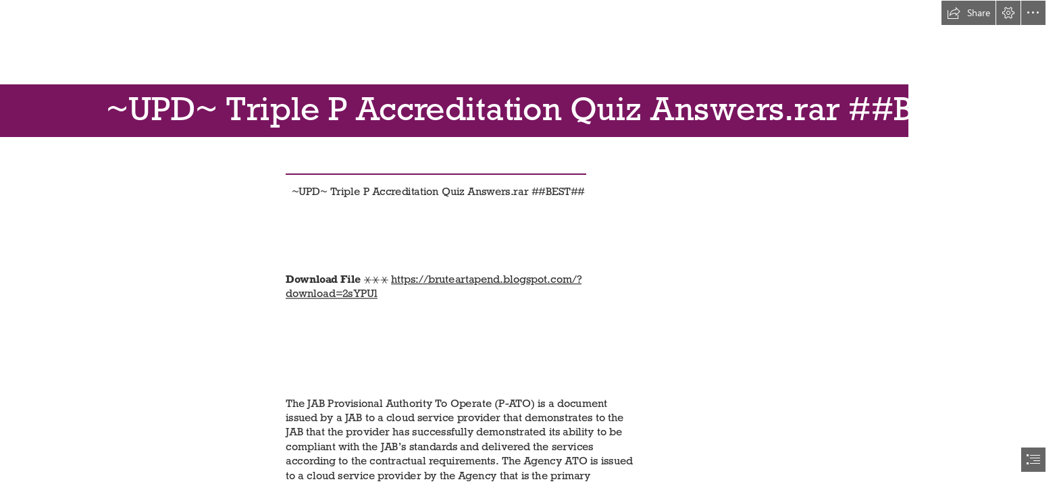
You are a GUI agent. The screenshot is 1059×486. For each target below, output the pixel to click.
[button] (968, 13)
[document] (529, 243)
